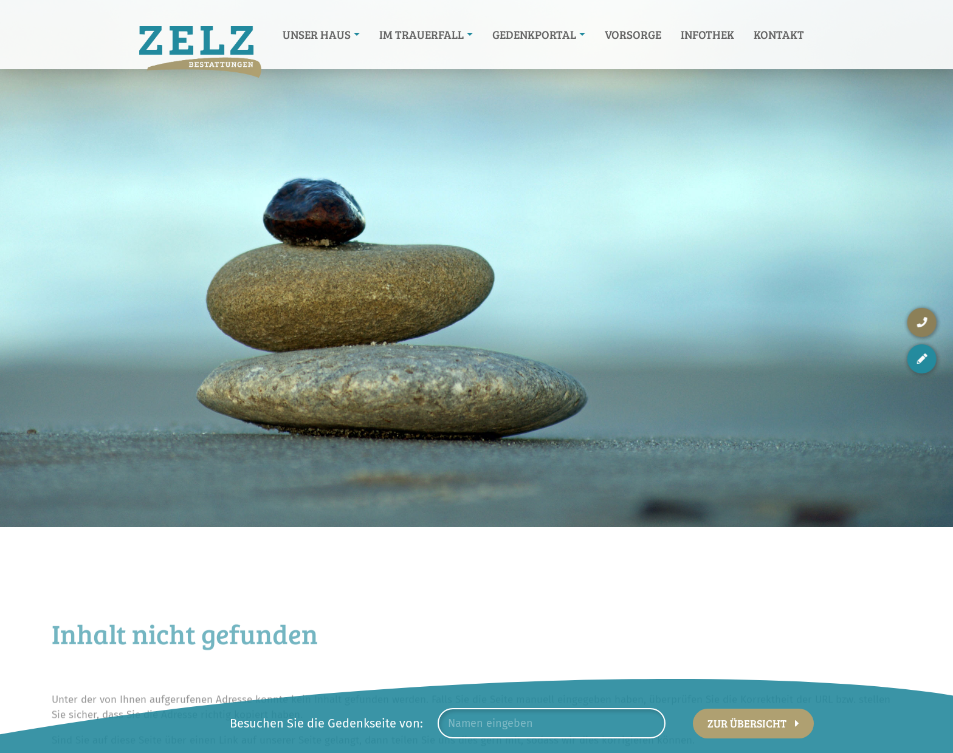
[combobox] (552, 723)
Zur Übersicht (746, 723)
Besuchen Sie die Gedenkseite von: (326, 723)
